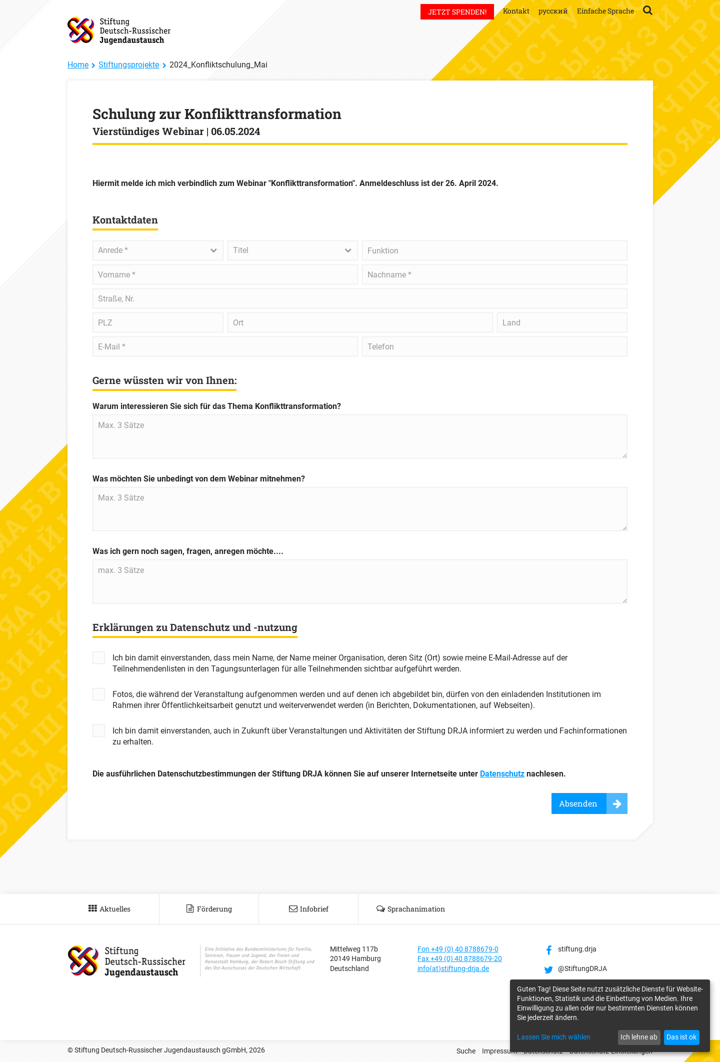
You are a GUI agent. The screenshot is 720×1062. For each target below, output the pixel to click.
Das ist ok (681, 1037)
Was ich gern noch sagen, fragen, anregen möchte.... (188, 551)
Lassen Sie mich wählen (553, 1037)
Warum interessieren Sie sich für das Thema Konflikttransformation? (216, 406)
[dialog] (610, 1016)
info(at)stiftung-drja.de (453, 968)
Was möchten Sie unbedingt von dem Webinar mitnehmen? (198, 479)
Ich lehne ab (639, 1037)
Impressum (499, 1051)
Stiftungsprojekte (128, 65)
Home (78, 65)
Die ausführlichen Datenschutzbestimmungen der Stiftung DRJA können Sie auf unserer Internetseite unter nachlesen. (329, 773)
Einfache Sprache (605, 11)
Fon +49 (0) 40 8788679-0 (458, 949)
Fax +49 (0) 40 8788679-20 (460, 958)
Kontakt (516, 11)
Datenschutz (502, 773)
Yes (98, 658)
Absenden (578, 803)
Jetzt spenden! (457, 11)
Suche (466, 1051)
